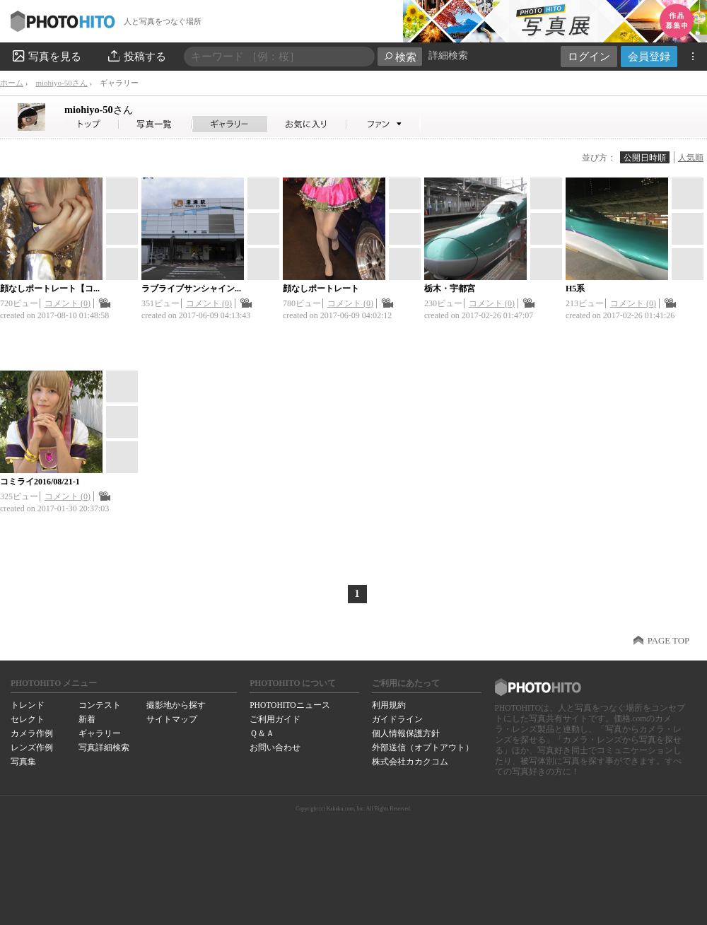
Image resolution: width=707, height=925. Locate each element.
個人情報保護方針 (406, 733)
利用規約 (389, 705)
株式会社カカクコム (410, 761)
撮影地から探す (176, 705)
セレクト (28, 719)
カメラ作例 (32, 733)
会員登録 (649, 56)
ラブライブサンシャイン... (191, 288)
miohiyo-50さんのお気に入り (307, 124)
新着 (86, 719)
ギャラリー (99, 733)
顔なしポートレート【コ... (50, 288)
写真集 (23, 761)
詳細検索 (448, 55)
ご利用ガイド (275, 719)
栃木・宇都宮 (449, 288)
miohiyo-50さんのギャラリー (230, 124)
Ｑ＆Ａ (262, 733)
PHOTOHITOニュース (289, 705)
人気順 (690, 158)
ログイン (589, 56)
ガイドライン (397, 719)
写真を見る (46, 56)
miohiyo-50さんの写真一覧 (155, 124)
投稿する (136, 56)
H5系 (575, 288)
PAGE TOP (668, 641)
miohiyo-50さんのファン (383, 124)
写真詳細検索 (103, 747)
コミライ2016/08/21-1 (40, 482)
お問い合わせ (275, 747)
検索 (399, 57)
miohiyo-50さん (61, 82)
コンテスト (99, 705)
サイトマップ (171, 719)
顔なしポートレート (321, 288)
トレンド (28, 705)
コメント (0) (67, 303)
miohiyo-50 (98, 109)
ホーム (11, 82)
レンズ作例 (32, 747)
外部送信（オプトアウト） (423, 747)
